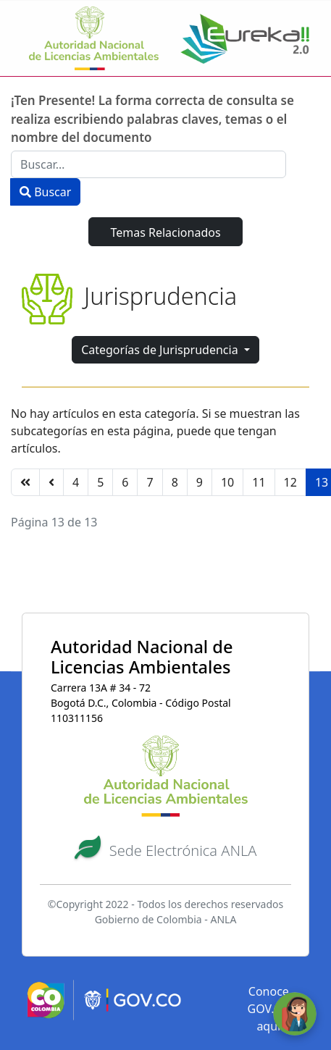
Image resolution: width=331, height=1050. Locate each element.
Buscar (45, 192)
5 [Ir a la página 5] (100, 482)
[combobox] (148, 164)
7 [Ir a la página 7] (149, 482)
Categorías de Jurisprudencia (161, 350)
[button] (166, 849)
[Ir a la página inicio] (25, 482)
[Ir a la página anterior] (51, 482)
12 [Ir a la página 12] (290, 482)
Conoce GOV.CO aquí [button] (269, 1008)
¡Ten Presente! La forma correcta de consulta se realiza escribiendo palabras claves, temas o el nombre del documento (152, 119)
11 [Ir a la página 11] (258, 482)
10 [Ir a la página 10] (227, 482)
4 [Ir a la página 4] (75, 482)
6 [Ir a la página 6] (125, 482)
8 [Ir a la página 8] (175, 482)
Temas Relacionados (165, 232)
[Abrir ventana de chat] (295, 1014)
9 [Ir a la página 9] (199, 482)
